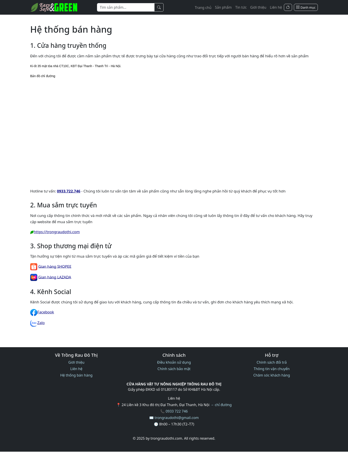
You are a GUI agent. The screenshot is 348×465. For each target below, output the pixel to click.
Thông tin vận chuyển (272, 368)
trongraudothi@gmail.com (177, 417)
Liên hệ (276, 7)
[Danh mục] (306, 7)
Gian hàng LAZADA (54, 276)
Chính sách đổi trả (272, 362)
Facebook (42, 312)
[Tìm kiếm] (159, 7)
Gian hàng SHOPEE (54, 266)
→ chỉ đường (221, 404)
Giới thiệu (258, 7)
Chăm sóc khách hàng (271, 375)
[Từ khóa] (125, 7)
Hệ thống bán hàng (76, 375)
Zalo (37, 322)
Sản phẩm (223, 7)
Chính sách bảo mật (174, 368)
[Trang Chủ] (288, 7)
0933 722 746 (177, 411)
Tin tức (241, 7)
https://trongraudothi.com (55, 231)
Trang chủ (203, 7)
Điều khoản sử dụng (174, 362)
